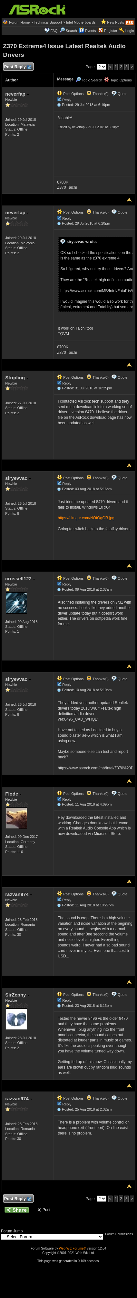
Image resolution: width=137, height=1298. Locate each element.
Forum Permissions (120, 1234)
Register (110, 31)
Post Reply (17, 67)
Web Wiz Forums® (72, 1248)
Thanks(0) (97, 94)
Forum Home (19, 22)
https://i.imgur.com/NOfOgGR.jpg (86, 518)
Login (129, 31)
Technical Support (48, 22)
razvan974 (18, 894)
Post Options (70, 94)
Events (87, 31)
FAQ (54, 31)
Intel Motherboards (81, 22)
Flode (13, 794)
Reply (66, 100)
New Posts (115, 22)
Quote (122, 94)
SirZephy (17, 994)
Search (71, 31)
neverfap (17, 94)
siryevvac (18, 478)
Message (65, 79)
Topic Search (89, 80)
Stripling (16, 377)
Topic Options (118, 80)
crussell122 (20, 578)
